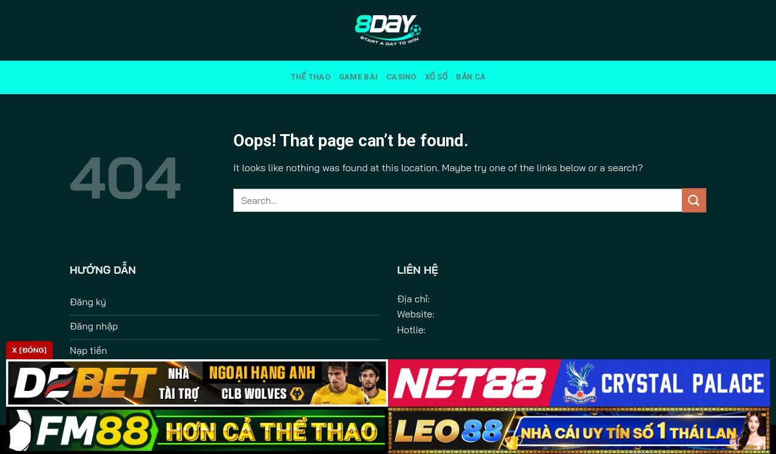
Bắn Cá (471, 76)
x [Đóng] (29, 349)
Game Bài (358, 76)
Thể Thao (310, 76)
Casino (401, 76)
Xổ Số (436, 76)
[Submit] (694, 200)
